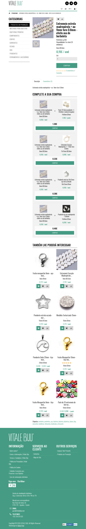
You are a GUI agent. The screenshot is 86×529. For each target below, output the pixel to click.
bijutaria (61, 421)
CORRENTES (13, 43)
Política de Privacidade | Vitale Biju (18, 462)
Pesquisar (15, 13)
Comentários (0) (47, 81)
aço (52, 421)
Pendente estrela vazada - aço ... (43, 316)
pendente (41, 421)
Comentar (59, 73)
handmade (54, 424)
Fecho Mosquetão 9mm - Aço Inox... (43, 403)
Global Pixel (21, 525)
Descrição (37, 81)
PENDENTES (13, 53)
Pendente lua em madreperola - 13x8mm (66, 215)
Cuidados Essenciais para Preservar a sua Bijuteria (16, 472)
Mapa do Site (37, 457)
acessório (35, 424)
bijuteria (55, 421)
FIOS (11, 50)
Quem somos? (14, 451)
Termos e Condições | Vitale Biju (19, 458)
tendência (41, 424)
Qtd (57, 55)
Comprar (66, 65)
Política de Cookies (15, 467)
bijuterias (66, 421)
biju (75, 421)
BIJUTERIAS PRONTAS (16, 32)
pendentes (47, 421)
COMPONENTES (14, 35)
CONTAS (12, 39)
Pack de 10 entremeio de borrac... (67, 403)
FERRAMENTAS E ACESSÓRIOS (19, 57)
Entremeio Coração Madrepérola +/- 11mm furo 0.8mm (66, 147)
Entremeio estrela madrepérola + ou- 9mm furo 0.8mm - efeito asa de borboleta (40, 13)
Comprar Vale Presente (63, 451)
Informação (16, 446)
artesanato (60, 424)
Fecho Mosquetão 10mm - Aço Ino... (66, 358)
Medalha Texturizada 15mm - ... (66, 316)
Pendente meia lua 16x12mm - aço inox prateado (66, 180)
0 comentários (70, 70)
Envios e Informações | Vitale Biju (19, 454)
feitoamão (47, 424)
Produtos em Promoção (64, 454)
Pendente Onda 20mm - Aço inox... (43, 358)
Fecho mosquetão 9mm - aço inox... (43, 274)
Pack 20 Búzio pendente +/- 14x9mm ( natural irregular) (66, 111)
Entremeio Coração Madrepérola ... (67, 274)
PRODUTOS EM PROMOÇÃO (19, 25)
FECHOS (12, 46)
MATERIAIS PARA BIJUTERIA (18, 28)
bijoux (71, 421)
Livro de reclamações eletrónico (19, 477)
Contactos (36, 454)
